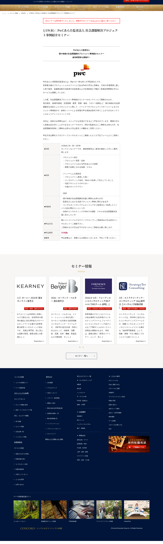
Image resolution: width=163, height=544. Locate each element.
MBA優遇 (111, 425)
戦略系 (79, 393)
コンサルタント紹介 (22, 467)
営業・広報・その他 (83, 468)
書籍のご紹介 (51, 410)
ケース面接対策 (20, 395)
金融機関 (82, 420)
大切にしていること (22, 477)
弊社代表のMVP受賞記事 (54, 415)
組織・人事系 (81, 413)
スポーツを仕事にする (115, 433)
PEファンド (80, 428)
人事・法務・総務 (82, 460)
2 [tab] (83, 353)
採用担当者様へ (53, 420)
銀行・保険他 (81, 436)
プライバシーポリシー (54, 436)
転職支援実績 (20, 472)
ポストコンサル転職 (21, 400)
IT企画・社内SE (82, 456)
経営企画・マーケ (82, 448)
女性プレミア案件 (114, 417)
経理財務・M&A (82, 452)
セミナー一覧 (97, 27)
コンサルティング (85, 389)
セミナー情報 (20, 431)
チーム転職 (112, 429)
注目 (110, 437)
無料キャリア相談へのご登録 (54, 446)
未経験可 (111, 401)
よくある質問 (20, 483)
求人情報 (18, 426)
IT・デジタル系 (81, 405)
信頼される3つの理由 (22, 457)
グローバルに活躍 (114, 397)
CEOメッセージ (52, 400)
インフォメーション (53, 431)
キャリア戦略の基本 (22, 411)
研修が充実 (112, 409)
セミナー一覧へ (81, 364)
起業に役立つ (113, 413)
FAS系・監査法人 (82, 409)
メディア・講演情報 (53, 405)
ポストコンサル (113, 389)
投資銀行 (79, 424)
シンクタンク (81, 401)
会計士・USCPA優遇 (115, 421)
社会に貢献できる (114, 393)
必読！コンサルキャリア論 (24, 416)
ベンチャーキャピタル (84, 432)
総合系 (79, 397)
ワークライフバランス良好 (117, 405)
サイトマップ (51, 441)
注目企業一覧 (20, 436)
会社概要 (50, 390)
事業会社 (82, 444)
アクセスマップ (52, 395)
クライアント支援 (82, 464)
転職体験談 (18, 447)
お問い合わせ (20, 488)
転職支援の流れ (20, 462)
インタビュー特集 (21, 441)
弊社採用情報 (52, 425)
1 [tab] (80, 353)
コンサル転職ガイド (22, 390)
